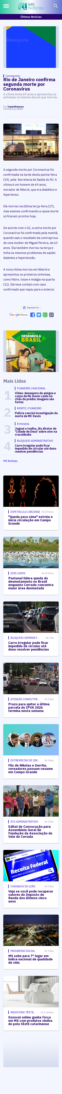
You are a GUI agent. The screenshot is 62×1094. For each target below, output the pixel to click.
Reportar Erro (31, 307)
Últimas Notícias (31, 16)
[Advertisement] (31, 47)
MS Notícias (10, 461)
